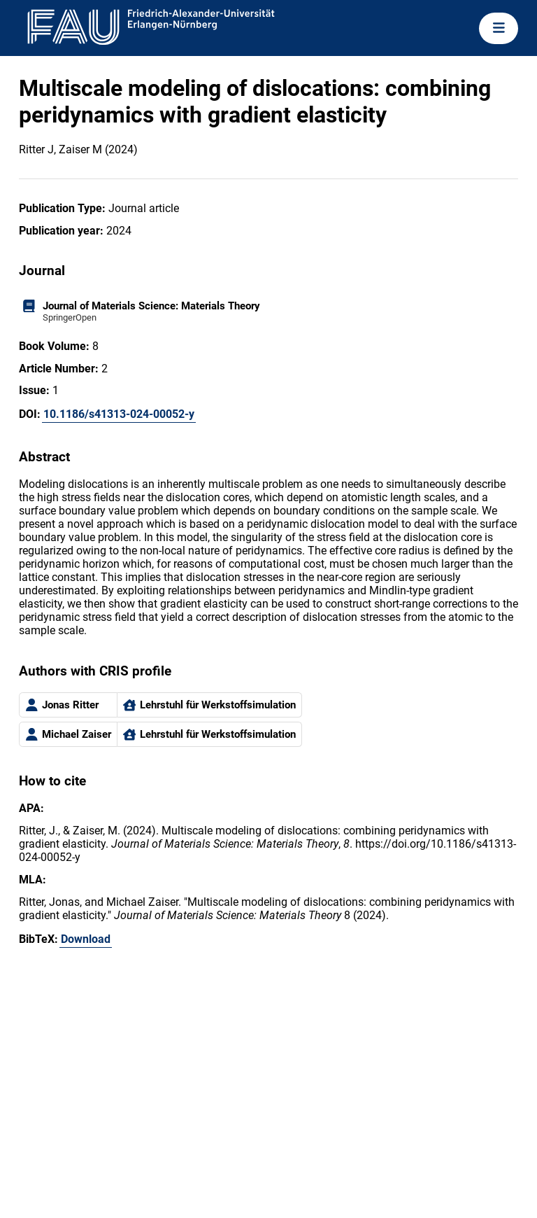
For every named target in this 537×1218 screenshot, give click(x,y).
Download (85, 939)
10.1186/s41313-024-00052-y (118, 414)
